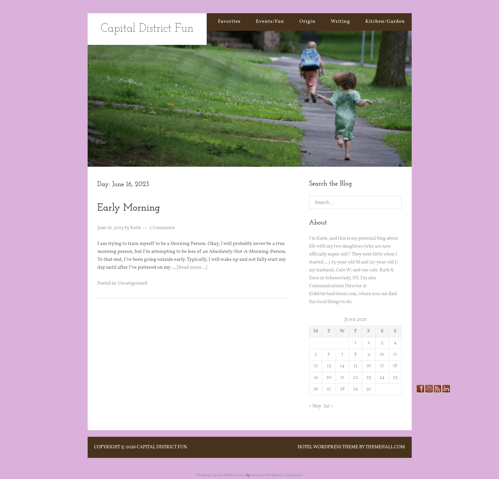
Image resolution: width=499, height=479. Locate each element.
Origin (307, 21)
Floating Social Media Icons (220, 475)
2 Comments (162, 228)
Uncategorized (132, 283)
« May (315, 406)
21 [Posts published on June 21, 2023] (342, 377)
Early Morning (129, 208)
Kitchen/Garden (385, 21)
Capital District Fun (147, 29)
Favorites (229, 21)
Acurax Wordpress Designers (277, 475)
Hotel (305, 447)
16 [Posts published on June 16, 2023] (369, 366)
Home (195, 21)
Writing (340, 21)
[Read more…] (192, 267)
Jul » (328, 406)
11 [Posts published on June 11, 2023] (395, 354)
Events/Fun (270, 21)
